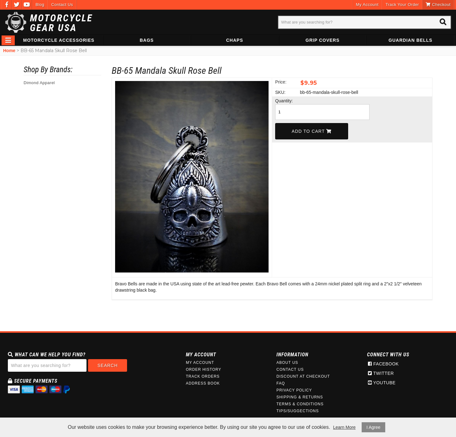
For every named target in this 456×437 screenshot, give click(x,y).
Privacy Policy (294, 390)
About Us (287, 362)
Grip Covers (323, 40)
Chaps (234, 40)
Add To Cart (312, 131)
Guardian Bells (410, 40)
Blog (40, 4)
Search (107, 365)
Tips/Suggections (297, 411)
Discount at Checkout (303, 376)
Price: (280, 81)
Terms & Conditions (300, 404)
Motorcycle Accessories (59, 40)
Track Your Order (402, 4)
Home (9, 50)
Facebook (383, 363)
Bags (146, 40)
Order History (203, 369)
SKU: (280, 92)
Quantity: (284, 100)
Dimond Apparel (39, 82)
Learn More (344, 427)
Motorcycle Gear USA (61, 23)
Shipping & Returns (299, 397)
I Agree (373, 427)
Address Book (203, 383)
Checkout (438, 4)
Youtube (382, 382)
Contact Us (62, 4)
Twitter (381, 373)
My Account (367, 4)
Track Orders (203, 376)
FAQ (280, 383)
